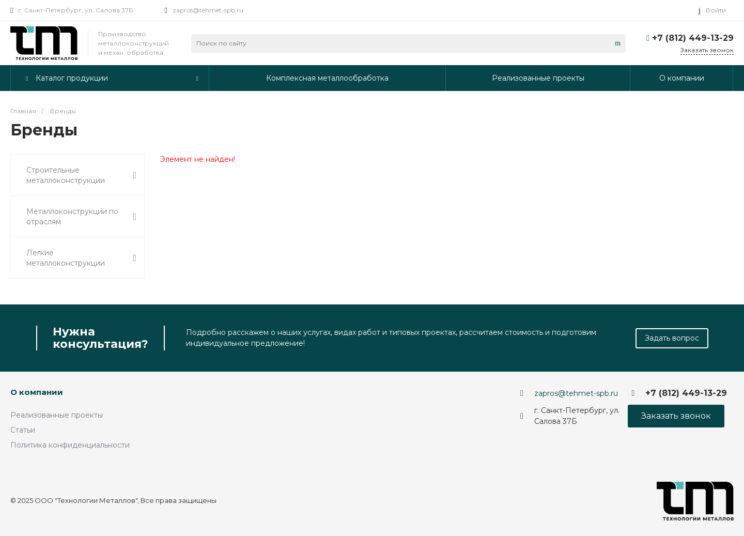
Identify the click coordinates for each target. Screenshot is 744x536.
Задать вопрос (672, 338)
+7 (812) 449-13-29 (693, 38)
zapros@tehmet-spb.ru (208, 10)
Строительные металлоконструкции (81, 175)
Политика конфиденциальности (70, 445)
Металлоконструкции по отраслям (81, 216)
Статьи (22, 430)
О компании (36, 392)
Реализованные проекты (56, 415)
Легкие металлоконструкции (81, 258)
